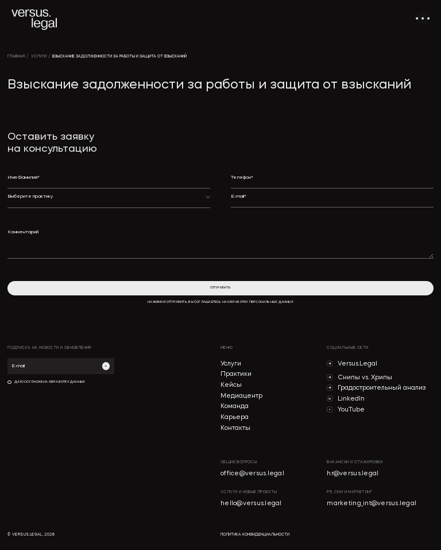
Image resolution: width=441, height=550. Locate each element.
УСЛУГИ (39, 57)
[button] (108, 200)
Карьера (234, 417)
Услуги (230, 364)
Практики (236, 374)
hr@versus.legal (352, 474)
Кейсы (231, 385)
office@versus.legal (252, 474)
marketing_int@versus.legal (371, 504)
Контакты (235, 428)
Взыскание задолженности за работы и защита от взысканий (119, 57)
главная (16, 57)
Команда (234, 406)
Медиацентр (241, 396)
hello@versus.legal (251, 504)
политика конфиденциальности (254, 535)
